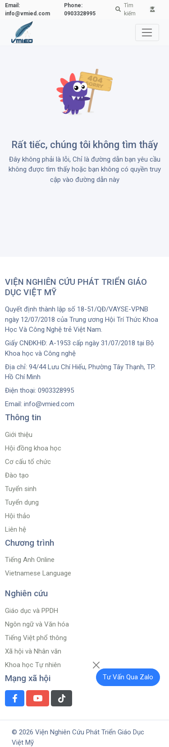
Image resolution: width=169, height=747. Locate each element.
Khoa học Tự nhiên (33, 665)
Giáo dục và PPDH (31, 611)
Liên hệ (15, 529)
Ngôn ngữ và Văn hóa (37, 624)
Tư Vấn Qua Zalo (128, 677)
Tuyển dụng (22, 502)
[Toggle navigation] (147, 32)
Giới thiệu (18, 435)
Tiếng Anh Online (30, 560)
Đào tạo (17, 475)
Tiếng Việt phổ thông (36, 638)
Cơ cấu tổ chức (28, 462)
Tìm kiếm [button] (125, 9)
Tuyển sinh (21, 489)
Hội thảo (17, 516)
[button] (152, 9)
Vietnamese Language (38, 573)
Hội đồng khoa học (33, 448)
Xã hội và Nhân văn (33, 651)
